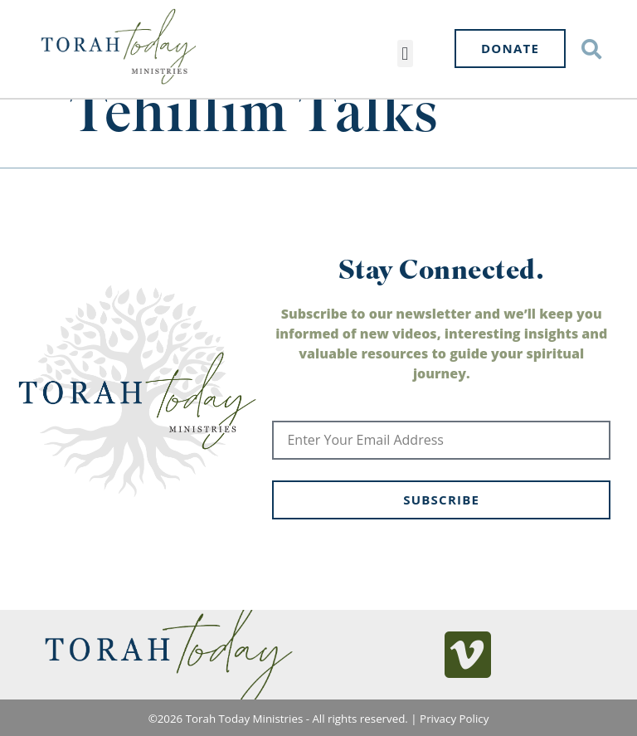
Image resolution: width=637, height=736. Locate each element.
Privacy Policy (454, 718)
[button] (405, 53)
